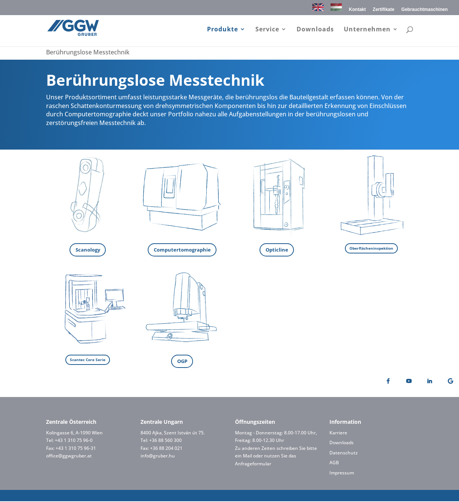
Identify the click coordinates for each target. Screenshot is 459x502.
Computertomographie (182, 249)
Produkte (222, 29)
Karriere (338, 433)
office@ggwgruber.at (69, 457)
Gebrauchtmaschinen (424, 9)
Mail (247, 457)
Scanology (87, 249)
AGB (334, 463)
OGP (182, 361)
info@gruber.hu (158, 457)
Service (267, 29)
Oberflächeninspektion (371, 248)
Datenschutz (343, 453)
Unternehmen (367, 29)
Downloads (315, 29)
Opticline (277, 249)
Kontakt (357, 9)
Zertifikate (383, 9)
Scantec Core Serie (87, 360)
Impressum (341, 473)
